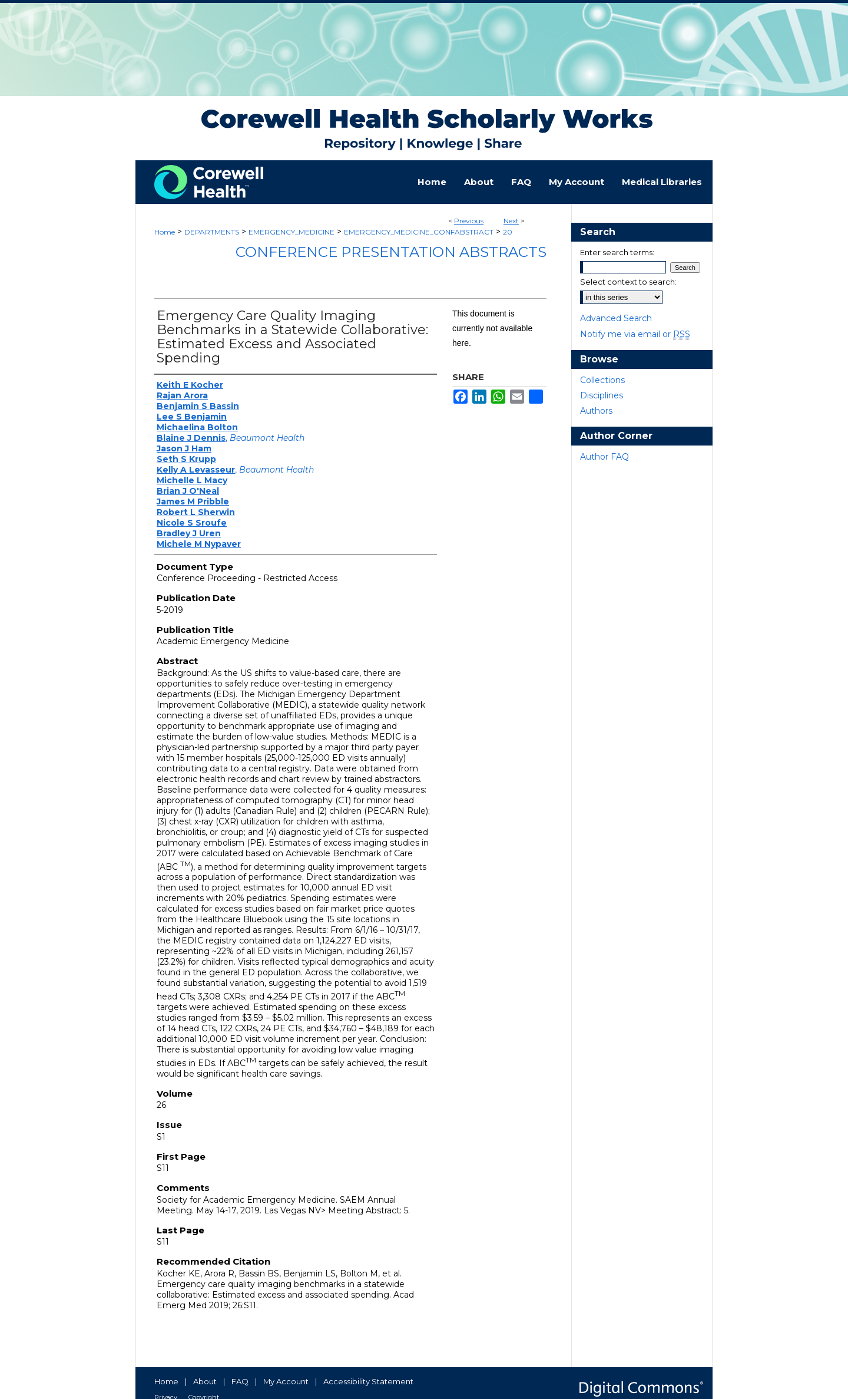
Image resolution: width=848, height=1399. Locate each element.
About (205, 1381)
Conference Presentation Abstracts (391, 251)
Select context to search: (628, 281)
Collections (602, 380)
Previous (468, 220)
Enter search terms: (617, 252)
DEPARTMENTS (211, 231)
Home (164, 231)
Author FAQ (604, 456)
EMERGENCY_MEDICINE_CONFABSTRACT (418, 231)
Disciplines (601, 395)
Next (511, 220)
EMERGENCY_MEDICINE (291, 231)
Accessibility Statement (368, 1381)
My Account (286, 1381)
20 (507, 231)
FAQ (240, 1381)
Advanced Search (616, 318)
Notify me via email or (635, 334)
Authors (596, 410)
